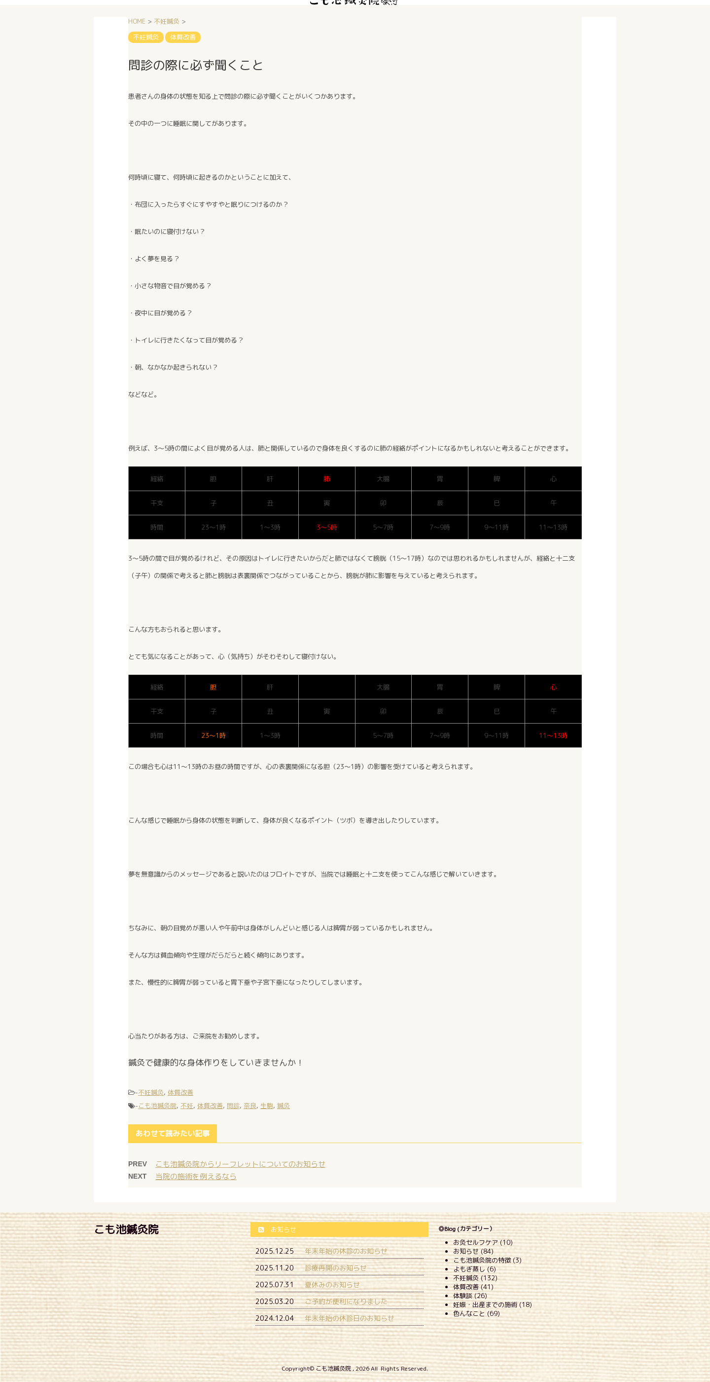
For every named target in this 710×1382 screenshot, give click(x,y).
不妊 (186, 1105)
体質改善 (180, 1092)
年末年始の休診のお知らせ (346, 1251)
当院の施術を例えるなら (196, 1176)
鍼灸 (283, 1105)
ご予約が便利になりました (346, 1301)
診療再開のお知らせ (336, 1267)
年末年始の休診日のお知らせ (349, 1318)
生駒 (266, 1105)
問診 (233, 1105)
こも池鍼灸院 (157, 1105)
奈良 (250, 1105)
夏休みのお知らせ (332, 1284)
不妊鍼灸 (151, 1092)
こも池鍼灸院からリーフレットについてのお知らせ (240, 1164)
